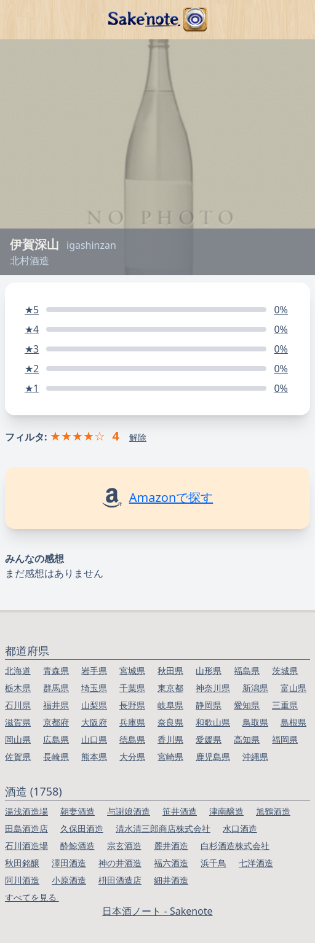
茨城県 (285, 670)
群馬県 (56, 688)
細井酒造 (171, 880)
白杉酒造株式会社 (235, 845)
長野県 (132, 705)
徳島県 (132, 739)
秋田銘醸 (22, 863)
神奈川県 (213, 688)
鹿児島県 (213, 756)
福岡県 (285, 739)
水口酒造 (240, 828)
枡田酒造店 (120, 880)
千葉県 (132, 688)
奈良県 (170, 722)
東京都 (170, 688)
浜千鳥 (213, 863)
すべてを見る (32, 897)
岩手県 (94, 670)
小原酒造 (69, 880)
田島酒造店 (26, 828)
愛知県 (247, 705)
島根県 (293, 722)
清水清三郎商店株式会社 (163, 828)
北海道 (18, 670)
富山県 (293, 688)
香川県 (170, 739)
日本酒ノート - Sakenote (157, 911)
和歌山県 (213, 722)
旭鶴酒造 (273, 811)
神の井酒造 (120, 863)
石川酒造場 (26, 845)
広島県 (56, 739)
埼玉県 (94, 688)
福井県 (56, 705)
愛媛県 (208, 739)
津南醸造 (226, 811)
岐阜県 (170, 705)
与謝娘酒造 (128, 811)
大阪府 (94, 722)
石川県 (18, 705)
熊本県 (94, 756)
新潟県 (255, 688)
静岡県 (208, 705)
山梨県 (94, 705)
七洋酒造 (256, 863)
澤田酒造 (69, 863)
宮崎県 (170, 756)
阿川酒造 (22, 880)
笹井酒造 (179, 811)
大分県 (132, 756)
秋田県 (170, 670)
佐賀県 (18, 756)
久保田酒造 (81, 828)
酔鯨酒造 (77, 845)
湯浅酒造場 (26, 811)
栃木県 (18, 688)
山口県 (94, 739)
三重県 (285, 705)
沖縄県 (255, 756)
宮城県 (132, 670)
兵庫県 (132, 722)
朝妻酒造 (77, 811)
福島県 (247, 670)
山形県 (208, 670)
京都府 (56, 722)
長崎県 (56, 756)
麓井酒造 (171, 845)
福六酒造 (171, 863)
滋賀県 (18, 722)
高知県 (247, 739)
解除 (137, 437)
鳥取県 (255, 722)
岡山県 (18, 739)
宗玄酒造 (124, 845)
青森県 (56, 670)
